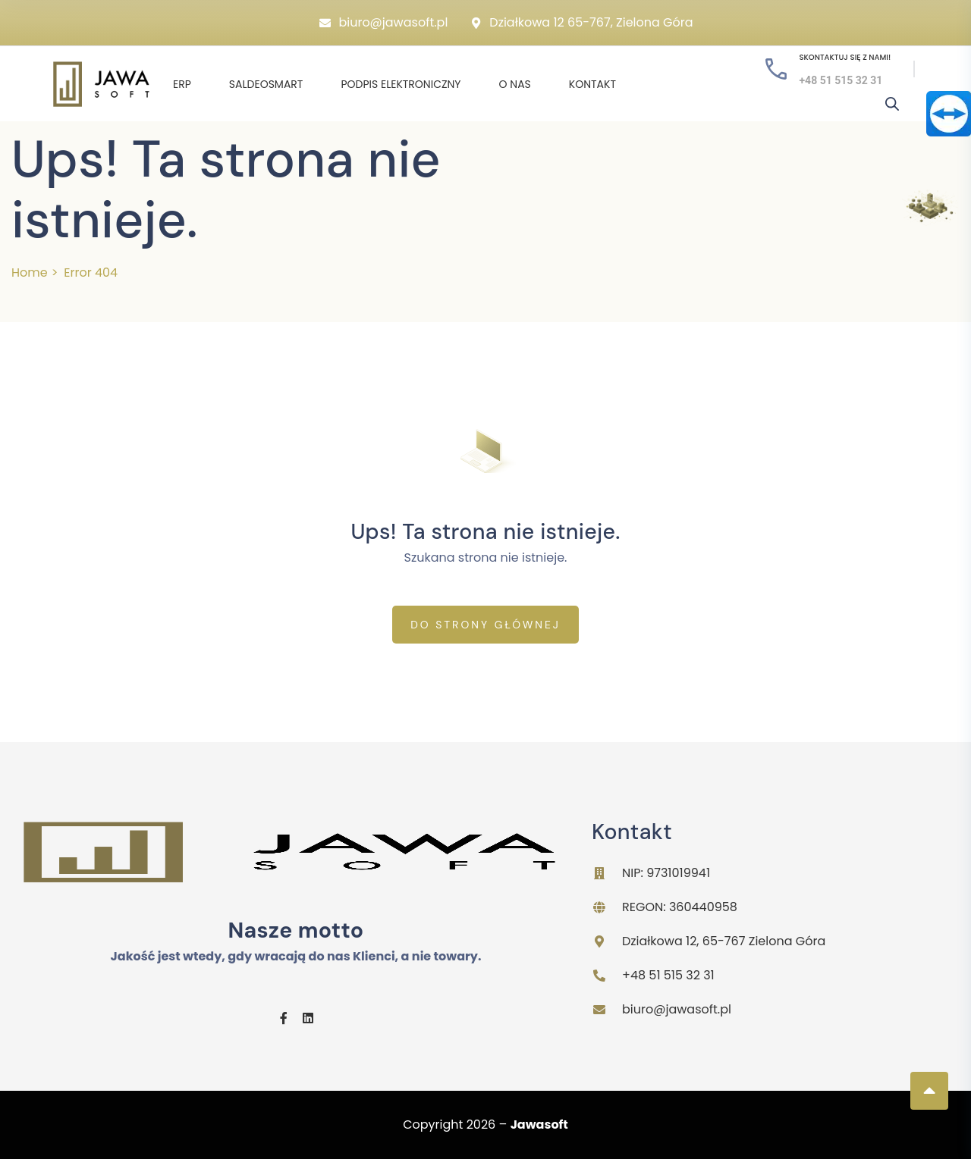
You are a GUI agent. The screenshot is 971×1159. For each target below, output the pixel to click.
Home (29, 272)
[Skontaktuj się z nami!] (776, 69)
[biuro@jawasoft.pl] (325, 23)
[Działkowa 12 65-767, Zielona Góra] (476, 23)
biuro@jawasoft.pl (393, 22)
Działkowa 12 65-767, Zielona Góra (591, 22)
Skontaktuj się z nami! (845, 57)
